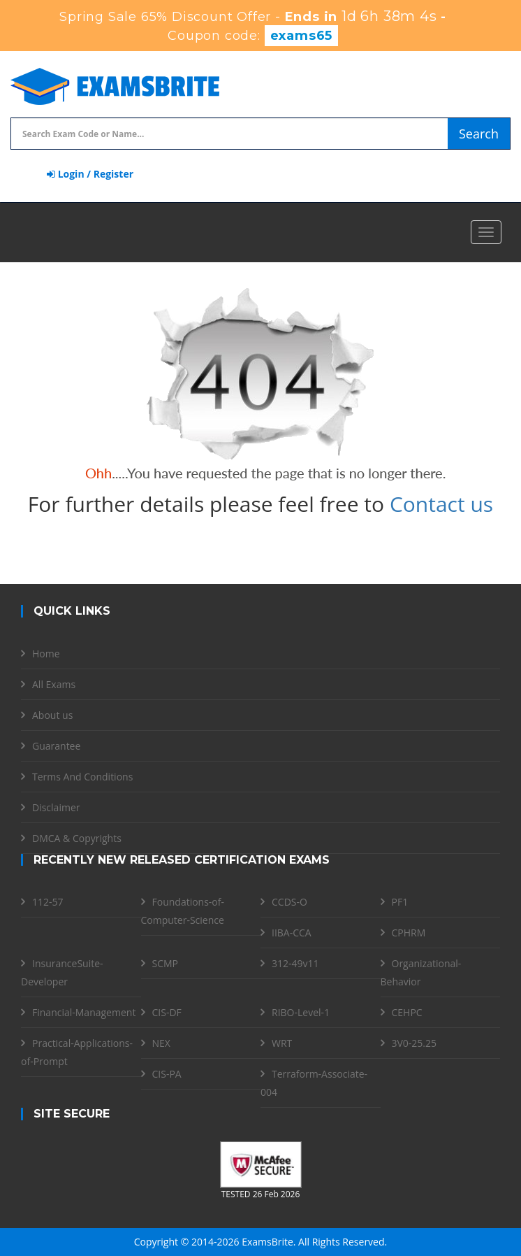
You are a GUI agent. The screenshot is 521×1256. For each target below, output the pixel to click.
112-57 (48, 901)
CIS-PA (167, 1073)
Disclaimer (56, 807)
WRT (282, 1043)
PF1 (400, 901)
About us (52, 715)
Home (46, 653)
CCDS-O (289, 901)
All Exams (53, 684)
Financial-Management (83, 1012)
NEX (161, 1043)
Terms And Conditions (82, 776)
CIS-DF (167, 1012)
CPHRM (409, 932)
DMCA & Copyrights (77, 838)
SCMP (165, 963)
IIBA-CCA (291, 932)
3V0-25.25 (414, 1043)
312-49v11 (295, 963)
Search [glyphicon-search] (479, 133)
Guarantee (56, 745)
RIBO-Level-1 (301, 1012)
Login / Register (90, 173)
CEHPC (407, 1012)
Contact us (441, 504)
